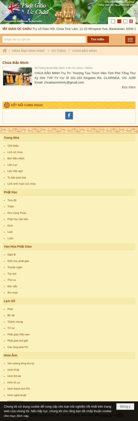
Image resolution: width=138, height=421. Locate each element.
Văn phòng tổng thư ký (20, 363)
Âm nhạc (12, 292)
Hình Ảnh (10, 355)
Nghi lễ (11, 254)
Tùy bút (11, 273)
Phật (10, 309)
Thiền (10, 206)
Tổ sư (10, 328)
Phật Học (10, 192)
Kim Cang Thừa (16, 212)
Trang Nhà (11, 137)
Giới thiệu (13, 145)
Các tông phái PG (17, 347)
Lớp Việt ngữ (15, 171)
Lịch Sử (9, 301)
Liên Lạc (12, 164)
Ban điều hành (15, 158)
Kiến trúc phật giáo (18, 261)
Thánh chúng (15, 321)
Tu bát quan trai (16, 177)
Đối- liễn (12, 286)
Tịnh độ (12, 200)
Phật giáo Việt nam (18, 334)
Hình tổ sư (13, 382)
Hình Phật (13, 369)
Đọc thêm (129, 87)
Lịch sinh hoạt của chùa (21, 183)
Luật (9, 231)
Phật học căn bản (17, 219)
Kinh (10, 225)
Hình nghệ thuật (16, 395)
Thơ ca (11, 279)
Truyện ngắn (14, 267)
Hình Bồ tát (14, 376)
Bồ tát (11, 315)
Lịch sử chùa (15, 152)
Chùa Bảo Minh (15, 63)
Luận (10, 238)
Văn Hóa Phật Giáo (18, 246)
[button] (130, 40)
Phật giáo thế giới (17, 340)
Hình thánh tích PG (18, 388)
